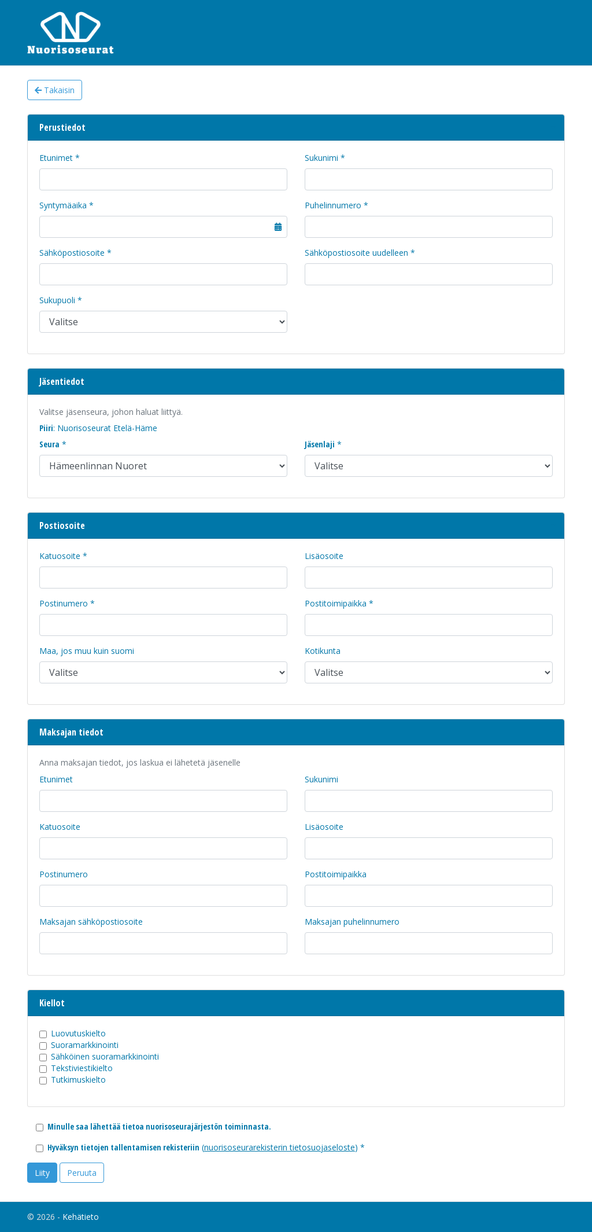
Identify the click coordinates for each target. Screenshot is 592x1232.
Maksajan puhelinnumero (352, 921)
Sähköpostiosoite (72, 252)
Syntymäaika (63, 205)
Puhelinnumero (333, 205)
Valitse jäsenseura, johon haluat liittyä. (111, 411)
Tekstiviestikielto (82, 1067)
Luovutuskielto (78, 1033)
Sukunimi (321, 157)
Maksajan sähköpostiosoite (91, 921)
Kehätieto (80, 1216)
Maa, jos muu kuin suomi (86, 650)
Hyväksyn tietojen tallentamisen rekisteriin (123, 1147)
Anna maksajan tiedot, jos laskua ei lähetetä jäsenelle (139, 762)
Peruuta (82, 1172)
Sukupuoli (57, 300)
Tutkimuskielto (78, 1079)
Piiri (46, 427)
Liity (42, 1172)
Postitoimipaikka (336, 603)
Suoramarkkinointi (85, 1044)
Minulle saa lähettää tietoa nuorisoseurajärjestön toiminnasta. (159, 1126)
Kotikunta (323, 650)
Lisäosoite (324, 555)
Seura (49, 444)
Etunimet (56, 157)
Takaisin (55, 89)
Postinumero (63, 603)
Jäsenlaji (320, 444)
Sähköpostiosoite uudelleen (356, 252)
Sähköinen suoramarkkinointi (105, 1056)
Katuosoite (59, 555)
